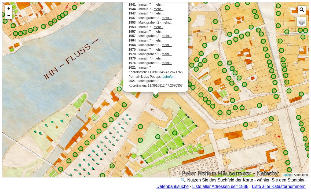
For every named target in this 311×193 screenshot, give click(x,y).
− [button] (8, 16)
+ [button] (8, 8)
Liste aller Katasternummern (279, 186)
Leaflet (287, 174)
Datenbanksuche (172, 186)
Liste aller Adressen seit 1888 (220, 186)
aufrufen (168, 77)
